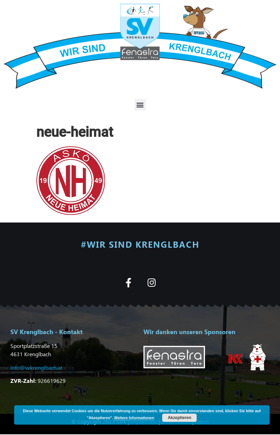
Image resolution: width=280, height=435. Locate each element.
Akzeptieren (179, 417)
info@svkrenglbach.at (36, 367)
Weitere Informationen (134, 418)
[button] (140, 105)
